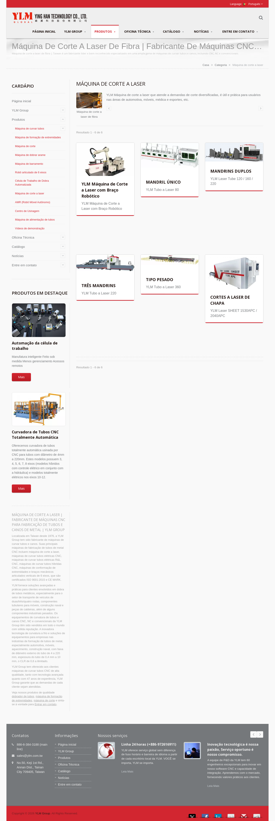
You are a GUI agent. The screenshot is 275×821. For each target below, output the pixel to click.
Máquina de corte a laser (29, 193)
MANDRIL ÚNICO (163, 182)
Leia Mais (127, 771)
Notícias (203, 31)
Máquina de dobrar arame (30, 155)
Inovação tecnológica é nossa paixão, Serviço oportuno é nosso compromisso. (232, 749)
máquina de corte (44, 700)
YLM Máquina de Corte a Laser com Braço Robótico (104, 190)
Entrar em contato (46, 704)
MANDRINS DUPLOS (230, 171)
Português (251, 4)
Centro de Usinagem (27, 211)
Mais (21, 377)
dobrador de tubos (23, 696)
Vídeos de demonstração (29, 228)
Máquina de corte (25, 146)
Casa (206, 65)
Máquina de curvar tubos (29, 128)
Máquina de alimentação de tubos (35, 219)
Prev (253, 734)
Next (260, 734)
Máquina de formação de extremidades (38, 137)
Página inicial (44, 31)
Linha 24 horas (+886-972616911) (148, 744)
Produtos (105, 31)
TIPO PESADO (159, 279)
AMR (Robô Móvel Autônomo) (32, 202)
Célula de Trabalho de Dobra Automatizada (32, 182)
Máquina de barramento (29, 163)
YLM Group (75, 31)
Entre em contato (240, 31)
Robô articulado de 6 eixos (30, 172)
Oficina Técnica (139, 31)
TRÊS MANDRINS (98, 285)
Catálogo (173, 31)
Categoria (221, 65)
